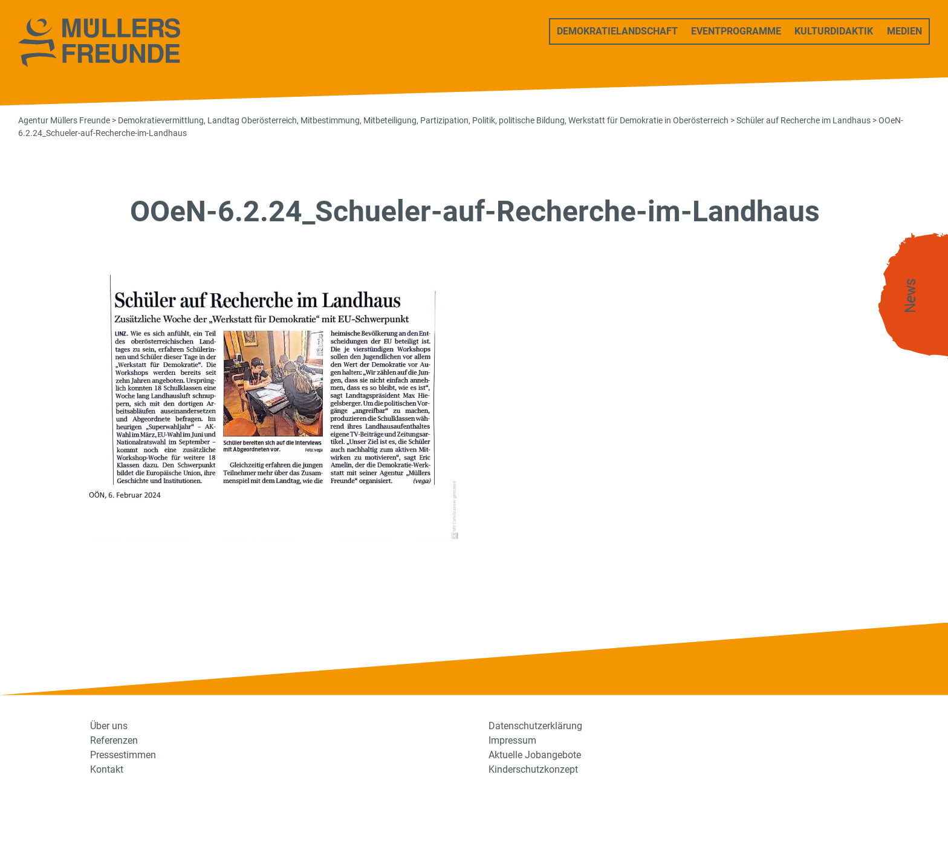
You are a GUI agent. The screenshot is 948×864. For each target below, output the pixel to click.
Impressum (512, 740)
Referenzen (114, 740)
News (910, 296)
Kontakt (106, 769)
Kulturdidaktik (833, 31)
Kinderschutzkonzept (533, 769)
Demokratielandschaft (617, 31)
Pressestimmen (123, 755)
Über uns (109, 726)
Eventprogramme (736, 31)
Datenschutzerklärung (535, 726)
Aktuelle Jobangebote (535, 755)
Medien (904, 31)
